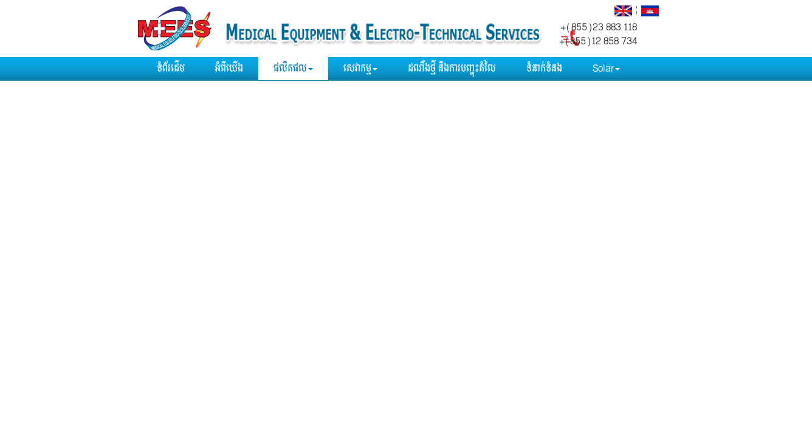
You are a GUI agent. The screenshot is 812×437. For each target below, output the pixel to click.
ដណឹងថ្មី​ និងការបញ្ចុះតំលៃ (452, 68)
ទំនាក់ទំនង (544, 68)
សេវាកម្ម (360, 68)
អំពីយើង (229, 68)
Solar (606, 68)
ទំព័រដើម (171, 68)
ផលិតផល (293, 68)
